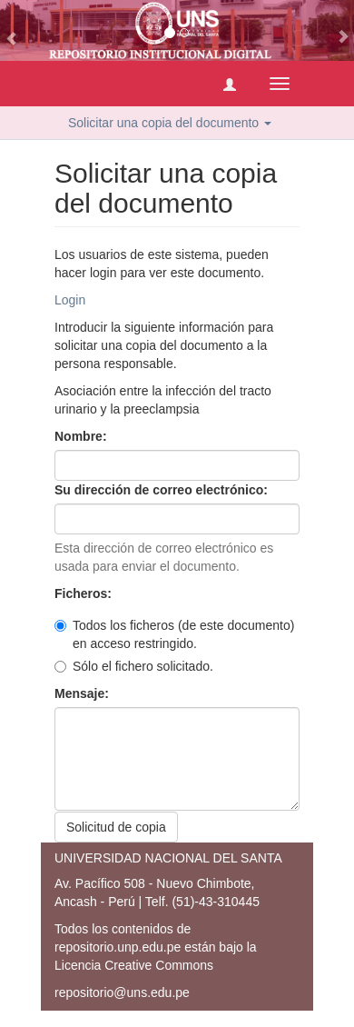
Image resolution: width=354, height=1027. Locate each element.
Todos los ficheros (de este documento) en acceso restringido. (174, 634)
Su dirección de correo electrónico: (162, 490)
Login (69, 300)
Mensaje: (83, 693)
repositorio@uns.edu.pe (122, 992)
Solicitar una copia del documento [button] (169, 122)
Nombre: (82, 436)
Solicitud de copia (116, 827)
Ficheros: (84, 593)
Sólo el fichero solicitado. (133, 666)
